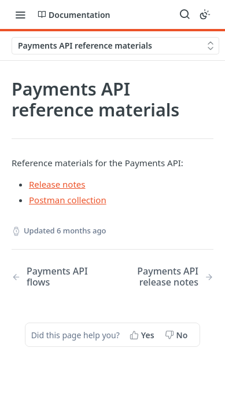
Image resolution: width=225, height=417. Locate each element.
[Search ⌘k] (184, 14)
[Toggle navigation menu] (20, 14)
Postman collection (67, 200)
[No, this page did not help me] (177, 334)
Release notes (57, 184)
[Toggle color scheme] (204, 14)
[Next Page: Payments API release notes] (170, 277)
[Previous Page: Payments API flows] (55, 277)
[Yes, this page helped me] (143, 334)
